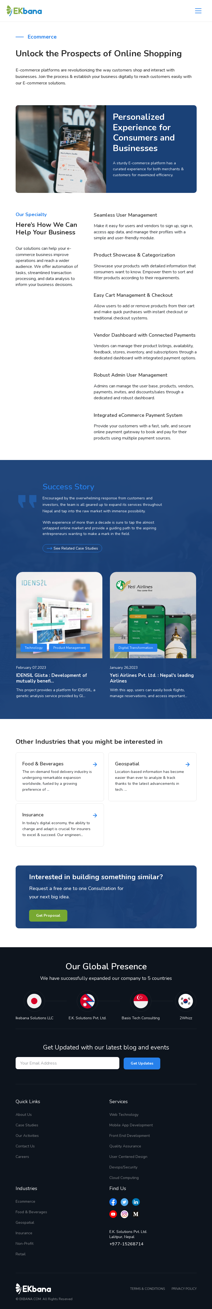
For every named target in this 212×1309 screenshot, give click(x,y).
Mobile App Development (131, 1124)
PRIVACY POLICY (184, 1288)
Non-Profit (24, 1243)
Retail (21, 1253)
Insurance (24, 1232)
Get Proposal (48, 915)
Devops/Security (123, 1167)
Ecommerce (25, 1201)
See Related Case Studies (72, 548)
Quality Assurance (125, 1145)
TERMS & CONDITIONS (147, 1288)
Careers (22, 1156)
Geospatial (25, 1222)
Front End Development (129, 1135)
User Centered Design (128, 1156)
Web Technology (123, 1114)
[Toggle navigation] (198, 11)
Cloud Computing (124, 1177)
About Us (24, 1114)
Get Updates (142, 1063)
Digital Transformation (136, 647)
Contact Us (25, 1145)
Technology (34, 647)
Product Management (69, 647)
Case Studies (27, 1124)
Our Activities (27, 1135)
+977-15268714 (126, 1244)
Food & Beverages (31, 1211)
